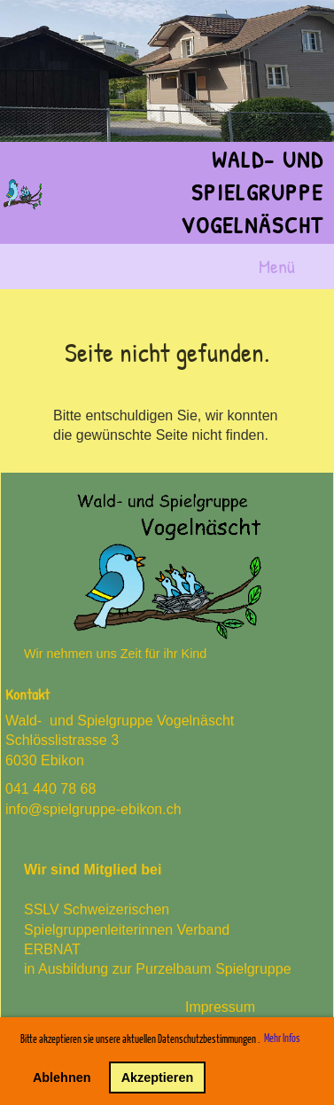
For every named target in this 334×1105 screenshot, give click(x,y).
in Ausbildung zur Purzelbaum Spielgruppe (157, 968)
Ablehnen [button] (62, 1077)
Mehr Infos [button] (282, 1039)
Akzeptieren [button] (157, 1077)
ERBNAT (52, 949)
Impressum (220, 1007)
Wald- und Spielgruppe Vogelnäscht (252, 192)
